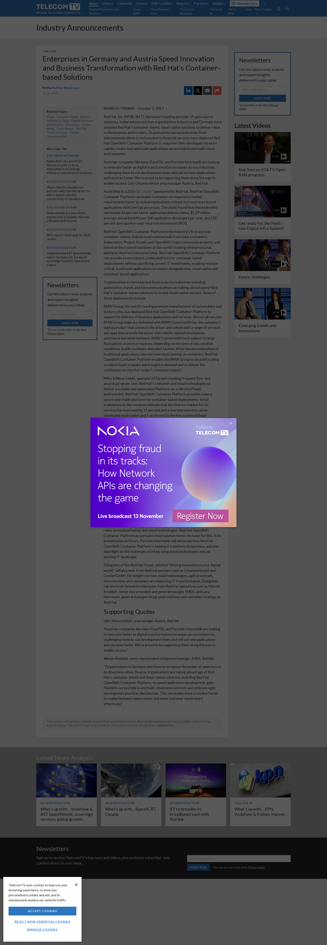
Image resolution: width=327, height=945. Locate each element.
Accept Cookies (42, 911)
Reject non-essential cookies (42, 921)
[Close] (76, 884)
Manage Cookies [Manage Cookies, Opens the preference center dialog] (42, 929)
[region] (42, 909)
